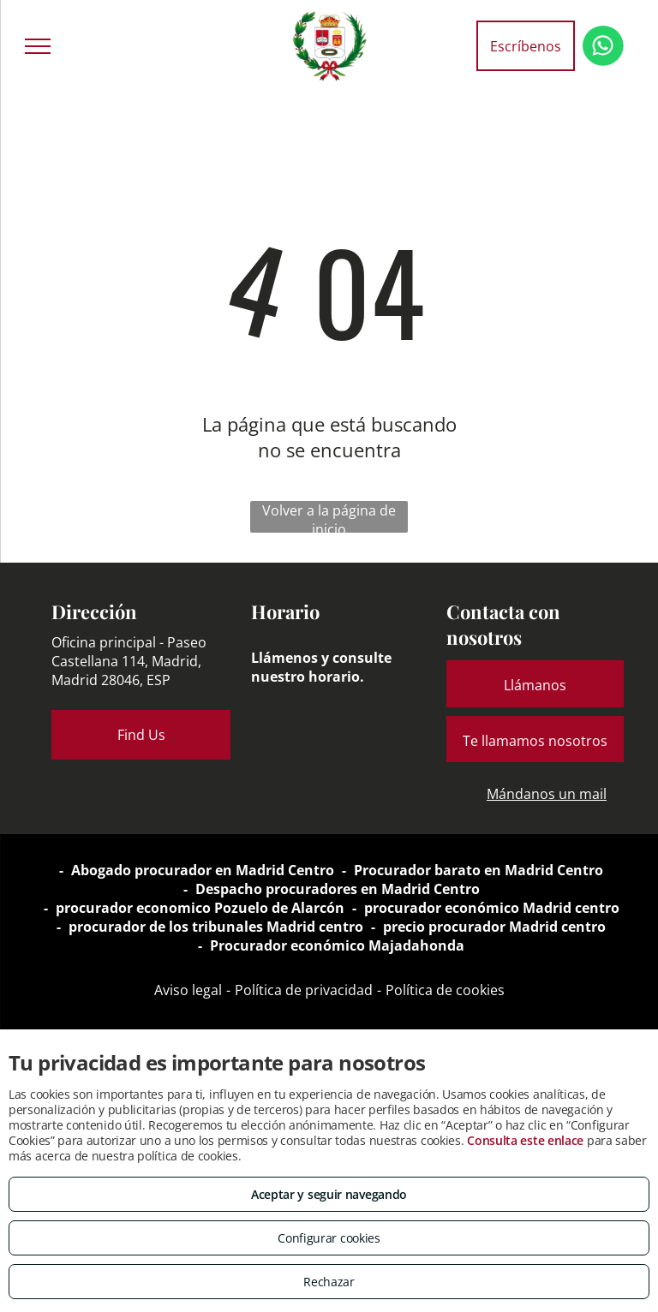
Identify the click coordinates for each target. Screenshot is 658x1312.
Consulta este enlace (525, 1140)
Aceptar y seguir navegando (329, 1194)
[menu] (37, 46)
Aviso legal (188, 990)
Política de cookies (445, 990)
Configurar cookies (329, 1238)
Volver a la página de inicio (329, 517)
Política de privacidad (304, 990)
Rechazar (329, 1281)
